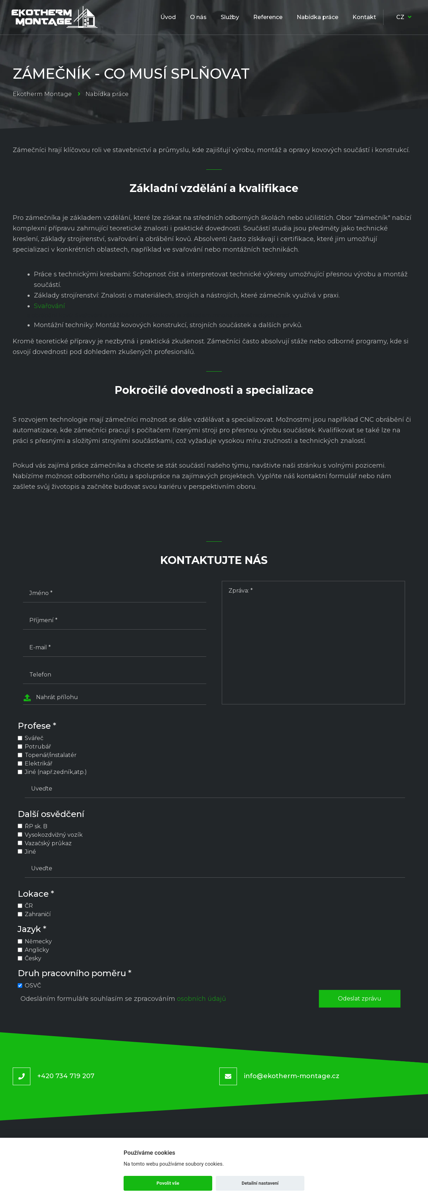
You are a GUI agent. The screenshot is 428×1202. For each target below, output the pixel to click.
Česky (33, 958)
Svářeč (34, 738)
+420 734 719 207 (65, 1076)
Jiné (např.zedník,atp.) (56, 772)
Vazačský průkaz (48, 843)
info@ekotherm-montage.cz (291, 1076)
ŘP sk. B (36, 826)
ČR (29, 905)
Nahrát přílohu (50, 698)
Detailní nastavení (260, 1183)
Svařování (49, 306)
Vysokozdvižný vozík (54, 834)
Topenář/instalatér (51, 755)
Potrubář (38, 746)
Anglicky (37, 949)
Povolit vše (167, 1183)
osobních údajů (201, 999)
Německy (38, 941)
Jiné (30, 851)
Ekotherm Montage (42, 94)
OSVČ (33, 985)
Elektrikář (38, 763)
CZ (403, 17)
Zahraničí (38, 914)
